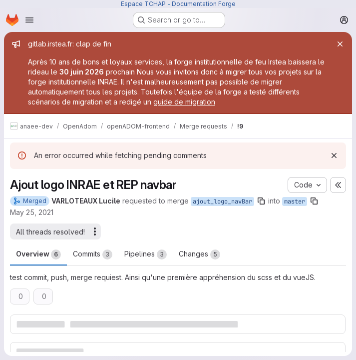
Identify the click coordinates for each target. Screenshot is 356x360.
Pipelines (145, 255)
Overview (38, 255)
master (294, 202)
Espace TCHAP (143, 4)
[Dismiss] (334, 156)
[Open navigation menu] (29, 20)
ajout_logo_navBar (222, 202)
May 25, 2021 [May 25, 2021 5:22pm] (31, 212)
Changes (199, 255)
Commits (92, 255)
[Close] (340, 44)
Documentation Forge (204, 4)
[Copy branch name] (261, 201)
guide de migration (184, 102)
